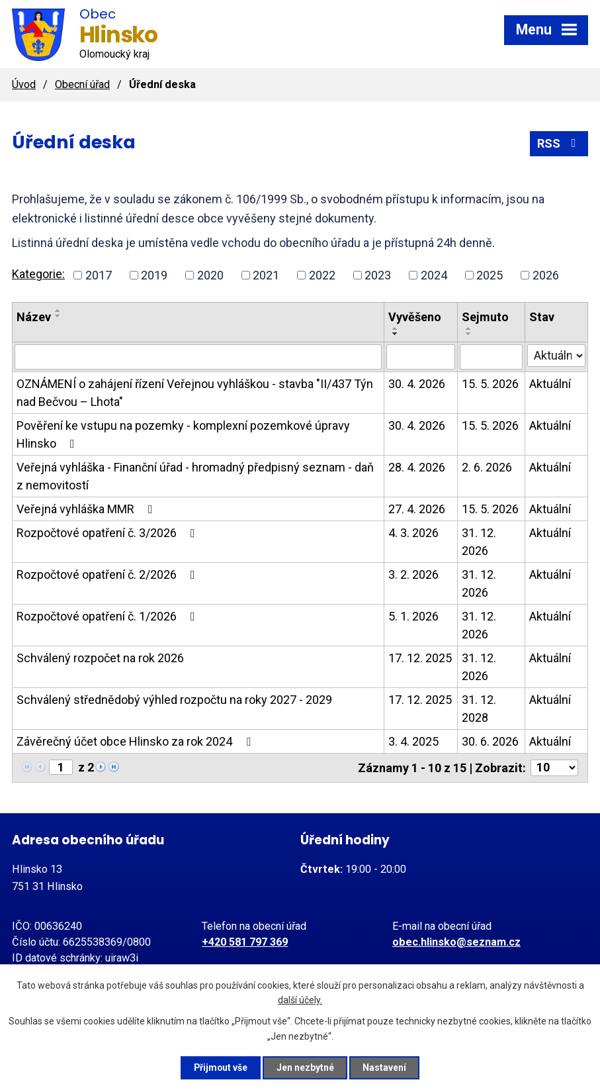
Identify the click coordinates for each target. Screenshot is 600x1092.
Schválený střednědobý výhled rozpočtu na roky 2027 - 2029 (174, 700)
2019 (154, 275)
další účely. (300, 1000)
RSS (559, 143)
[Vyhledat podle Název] (198, 357)
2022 (322, 275)
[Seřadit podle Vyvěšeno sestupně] (395, 333)
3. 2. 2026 (413, 574)
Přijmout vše (220, 1067)
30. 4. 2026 (416, 384)
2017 (98, 275)
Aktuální (550, 384)
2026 (546, 275)
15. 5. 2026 (490, 384)
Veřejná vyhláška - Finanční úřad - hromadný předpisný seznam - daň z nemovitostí (195, 476)
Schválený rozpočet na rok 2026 (100, 658)
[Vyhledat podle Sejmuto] (491, 357)
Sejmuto (485, 317)
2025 (489, 275)
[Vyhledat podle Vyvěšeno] (420, 357)
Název (34, 317)
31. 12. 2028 (479, 708)
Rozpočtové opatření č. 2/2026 (108, 574)
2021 (266, 275)
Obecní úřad (82, 84)
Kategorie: (38, 274)
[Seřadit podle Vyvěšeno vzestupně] (395, 328)
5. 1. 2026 (413, 616)
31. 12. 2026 (479, 542)
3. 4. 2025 (413, 741)
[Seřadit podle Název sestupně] (58, 316)
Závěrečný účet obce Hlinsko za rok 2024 (136, 741)
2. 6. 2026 (487, 467)
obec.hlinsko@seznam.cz (456, 942)
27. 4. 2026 (416, 509)
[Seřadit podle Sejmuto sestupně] (469, 333)
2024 (434, 275)
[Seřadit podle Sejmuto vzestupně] (469, 328)
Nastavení (386, 1067)
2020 (210, 275)
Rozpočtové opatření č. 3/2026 (108, 533)
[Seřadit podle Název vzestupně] (58, 310)
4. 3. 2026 (413, 533)
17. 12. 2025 (420, 658)
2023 (377, 275)
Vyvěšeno (414, 317)
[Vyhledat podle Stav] (556, 355)
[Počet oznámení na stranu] (554, 768)
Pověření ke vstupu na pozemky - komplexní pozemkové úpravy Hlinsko (183, 434)
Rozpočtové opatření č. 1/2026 (108, 616)
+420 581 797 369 (245, 942)
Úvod (24, 84)
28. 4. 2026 (416, 467)
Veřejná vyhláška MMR (87, 509)
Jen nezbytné (306, 1067)
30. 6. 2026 (490, 741)
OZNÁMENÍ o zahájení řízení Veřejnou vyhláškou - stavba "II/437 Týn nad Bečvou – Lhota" (195, 393)
